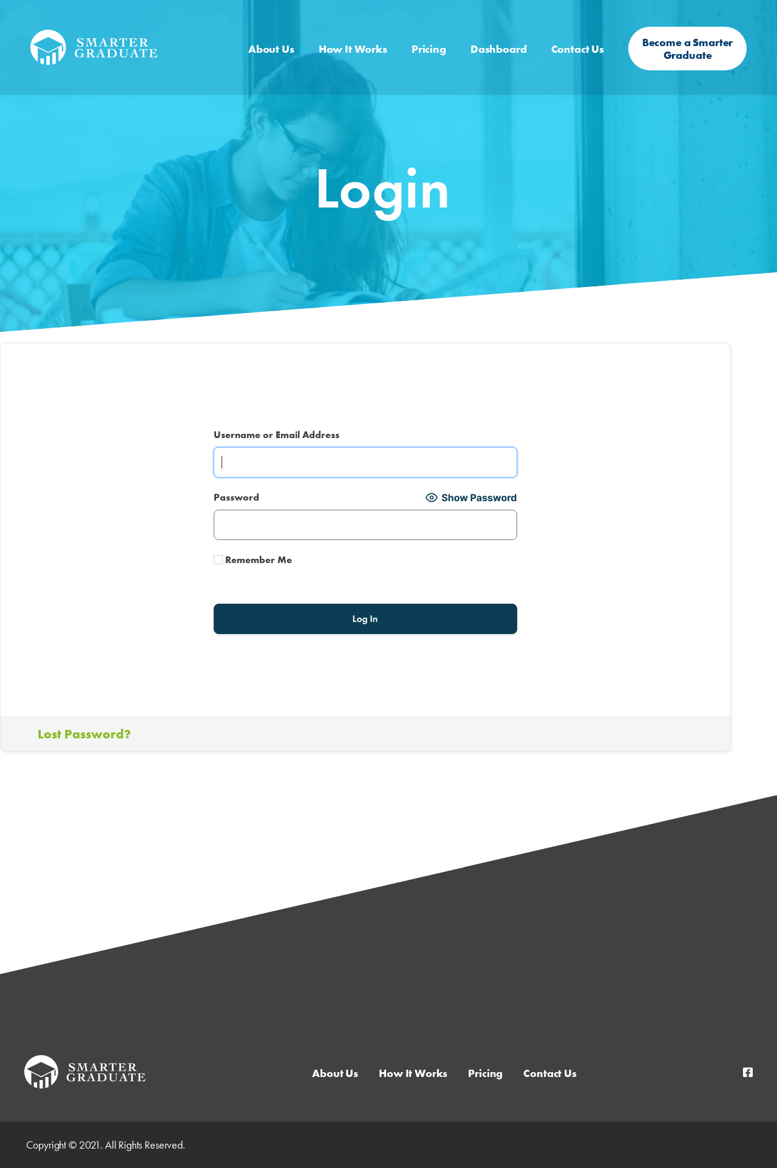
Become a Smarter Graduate (687, 39)
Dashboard (498, 39)
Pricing (429, 39)
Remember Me (253, 559)
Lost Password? (84, 734)
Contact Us (578, 39)
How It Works (353, 39)
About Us (271, 39)
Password (236, 497)
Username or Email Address (276, 434)
